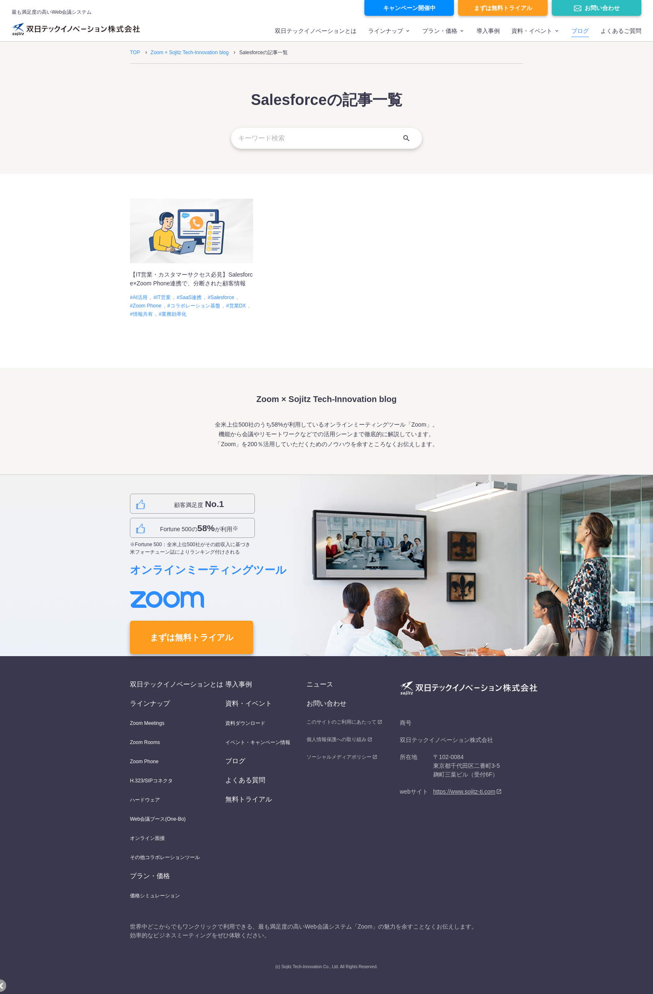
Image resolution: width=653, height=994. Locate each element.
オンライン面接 (147, 838)
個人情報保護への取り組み (336, 739)
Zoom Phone (147, 306)
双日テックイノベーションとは (315, 30)
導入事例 (488, 30)
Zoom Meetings (147, 723)
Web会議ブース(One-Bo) (158, 819)
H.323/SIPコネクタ (151, 781)
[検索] (406, 138)
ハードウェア (145, 800)
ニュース (320, 684)
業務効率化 (174, 314)
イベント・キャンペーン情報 (257, 742)
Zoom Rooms (145, 742)
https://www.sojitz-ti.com (464, 791)
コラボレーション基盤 (195, 306)
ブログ (580, 30)
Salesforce (222, 297)
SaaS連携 (190, 297)
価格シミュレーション (155, 896)
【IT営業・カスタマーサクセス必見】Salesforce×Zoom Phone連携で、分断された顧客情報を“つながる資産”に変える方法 (191, 283)
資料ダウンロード (245, 723)
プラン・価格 (439, 30)
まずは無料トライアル (503, 8)
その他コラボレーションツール (165, 857)
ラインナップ (385, 30)
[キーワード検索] (326, 138)
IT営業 (163, 297)
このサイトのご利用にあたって (341, 721)
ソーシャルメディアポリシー (339, 756)
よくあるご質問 (621, 30)
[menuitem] (315, 34)
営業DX (237, 306)
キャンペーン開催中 (409, 8)
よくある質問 (245, 780)
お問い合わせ (602, 8)
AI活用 (140, 297)
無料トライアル (248, 799)
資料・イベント (248, 703)
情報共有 (143, 314)
